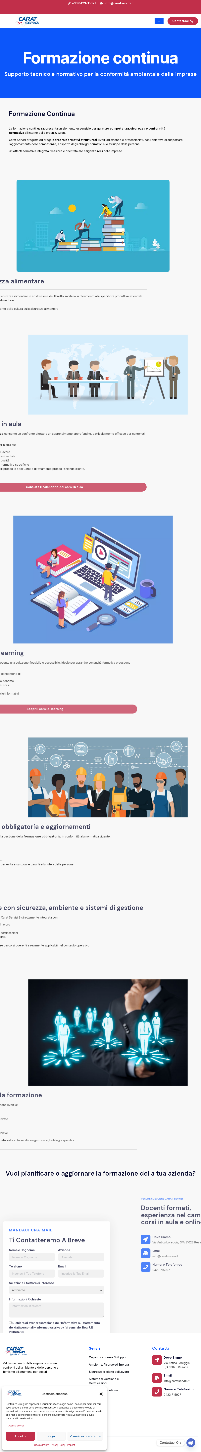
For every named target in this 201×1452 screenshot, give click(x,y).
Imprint (71, 1444)
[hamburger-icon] (159, 21)
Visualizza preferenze (85, 1436)
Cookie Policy (41, 1444)
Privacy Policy (58, 1444)
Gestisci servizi (16, 1425)
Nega (51, 1436)
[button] (101, 1394)
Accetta (20, 1436)
